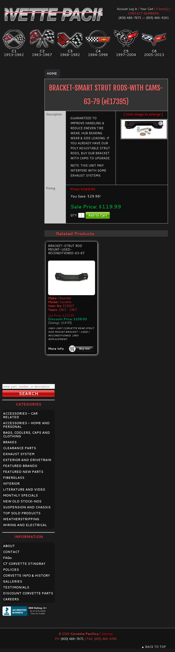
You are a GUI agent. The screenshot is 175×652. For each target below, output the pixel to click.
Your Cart (146, 9)
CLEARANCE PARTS (19, 448)
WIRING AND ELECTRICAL (25, 525)
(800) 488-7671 (129, 18)
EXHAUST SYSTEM (18, 454)
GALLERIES (12, 581)
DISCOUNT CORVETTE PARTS (28, 593)
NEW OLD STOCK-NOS (22, 501)
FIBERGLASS (13, 478)
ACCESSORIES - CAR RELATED (20, 415)
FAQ (7, 558)
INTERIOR (11, 484)
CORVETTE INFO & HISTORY (26, 575)
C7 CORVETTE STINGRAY (24, 564)
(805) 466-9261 (157, 18)
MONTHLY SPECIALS (20, 495)
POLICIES (11, 570)
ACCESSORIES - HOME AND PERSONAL (26, 425)
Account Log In (127, 9)
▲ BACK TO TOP (153, 647)
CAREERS (11, 599)
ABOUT (9, 546)
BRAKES (10, 442)
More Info (56, 349)
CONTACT (11, 552)
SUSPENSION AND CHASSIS (27, 507)
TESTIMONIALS (16, 587)
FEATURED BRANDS (20, 466)
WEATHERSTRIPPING (21, 519)
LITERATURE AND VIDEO (24, 489)
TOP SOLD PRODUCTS (22, 513)
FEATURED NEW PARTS (23, 472)
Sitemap (107, 634)
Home (52, 73)
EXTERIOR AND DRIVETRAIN (27, 460)
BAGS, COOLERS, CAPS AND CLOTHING (26, 434)
